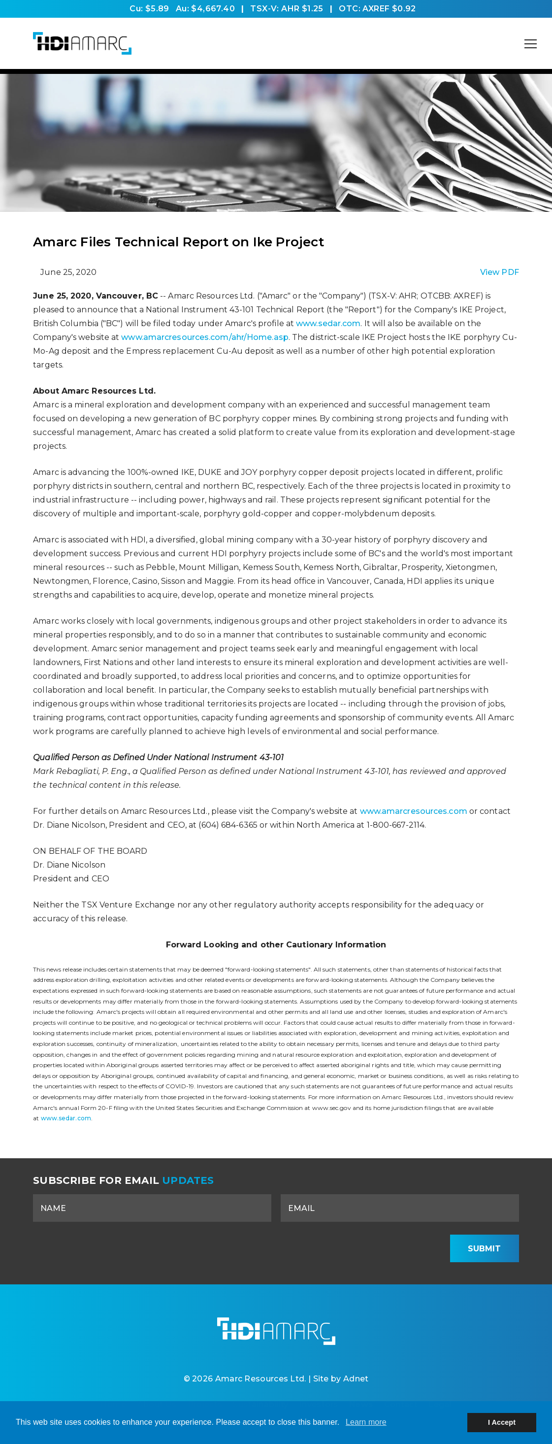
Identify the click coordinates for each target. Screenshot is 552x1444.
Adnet (356, 1378)
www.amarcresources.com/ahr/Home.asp (205, 337)
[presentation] (365, 1248)
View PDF (499, 272)
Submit (484, 1248)
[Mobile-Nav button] (531, 44)
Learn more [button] (366, 1422)
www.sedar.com (328, 323)
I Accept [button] (502, 1422)
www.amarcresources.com (413, 811)
